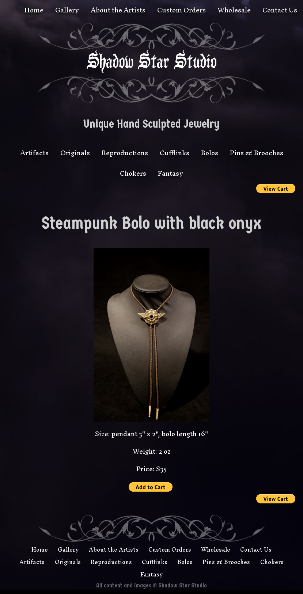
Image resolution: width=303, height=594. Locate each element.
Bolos (209, 153)
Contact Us (279, 10)
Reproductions (125, 153)
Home (33, 10)
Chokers (133, 174)
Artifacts (34, 153)
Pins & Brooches (256, 153)
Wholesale (234, 10)
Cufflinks (174, 153)
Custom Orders (181, 10)
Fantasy (170, 174)
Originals (75, 153)
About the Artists (118, 10)
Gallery (67, 10)
